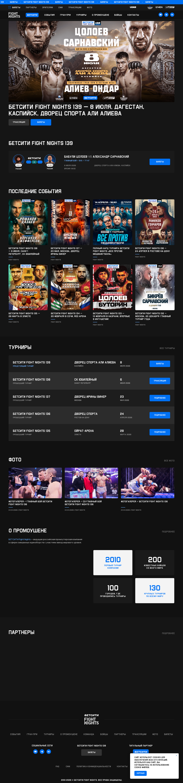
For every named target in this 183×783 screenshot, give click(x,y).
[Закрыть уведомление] (176, 755)
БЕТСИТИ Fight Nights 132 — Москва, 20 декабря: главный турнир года (153, 316)
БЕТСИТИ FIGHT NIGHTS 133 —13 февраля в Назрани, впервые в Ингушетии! (111, 316)
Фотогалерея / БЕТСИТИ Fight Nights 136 (144, 501)
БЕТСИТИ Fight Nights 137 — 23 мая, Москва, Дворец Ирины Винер (66, 251)
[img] (28, 222)
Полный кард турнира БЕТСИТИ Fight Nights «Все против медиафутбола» (111, 251)
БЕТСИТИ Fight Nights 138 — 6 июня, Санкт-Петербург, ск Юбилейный (24, 251)
